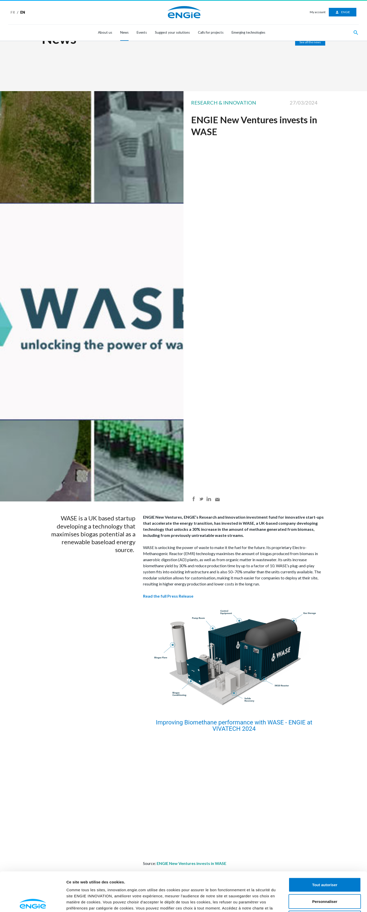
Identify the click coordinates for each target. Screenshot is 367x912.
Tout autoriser (324, 845)
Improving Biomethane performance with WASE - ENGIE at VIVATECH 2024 (235, 725)
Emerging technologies (248, 32)
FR (13, 12)
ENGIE (342, 12)
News (124, 32)
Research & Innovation (223, 102)
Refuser (325, 879)
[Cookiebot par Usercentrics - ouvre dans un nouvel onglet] (33, 902)
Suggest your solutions (172, 32)
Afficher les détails (303, 902)
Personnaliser (324, 862)
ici (168, 875)
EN (22, 12)
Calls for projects (210, 32)
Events (142, 32)
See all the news (310, 42)
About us (105, 32)
